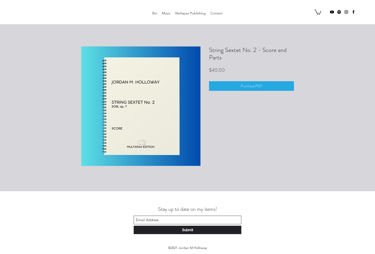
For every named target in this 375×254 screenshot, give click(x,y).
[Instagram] (346, 12)
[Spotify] (339, 12)
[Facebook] (353, 12)
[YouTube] (332, 12)
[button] (317, 12)
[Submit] (187, 230)
